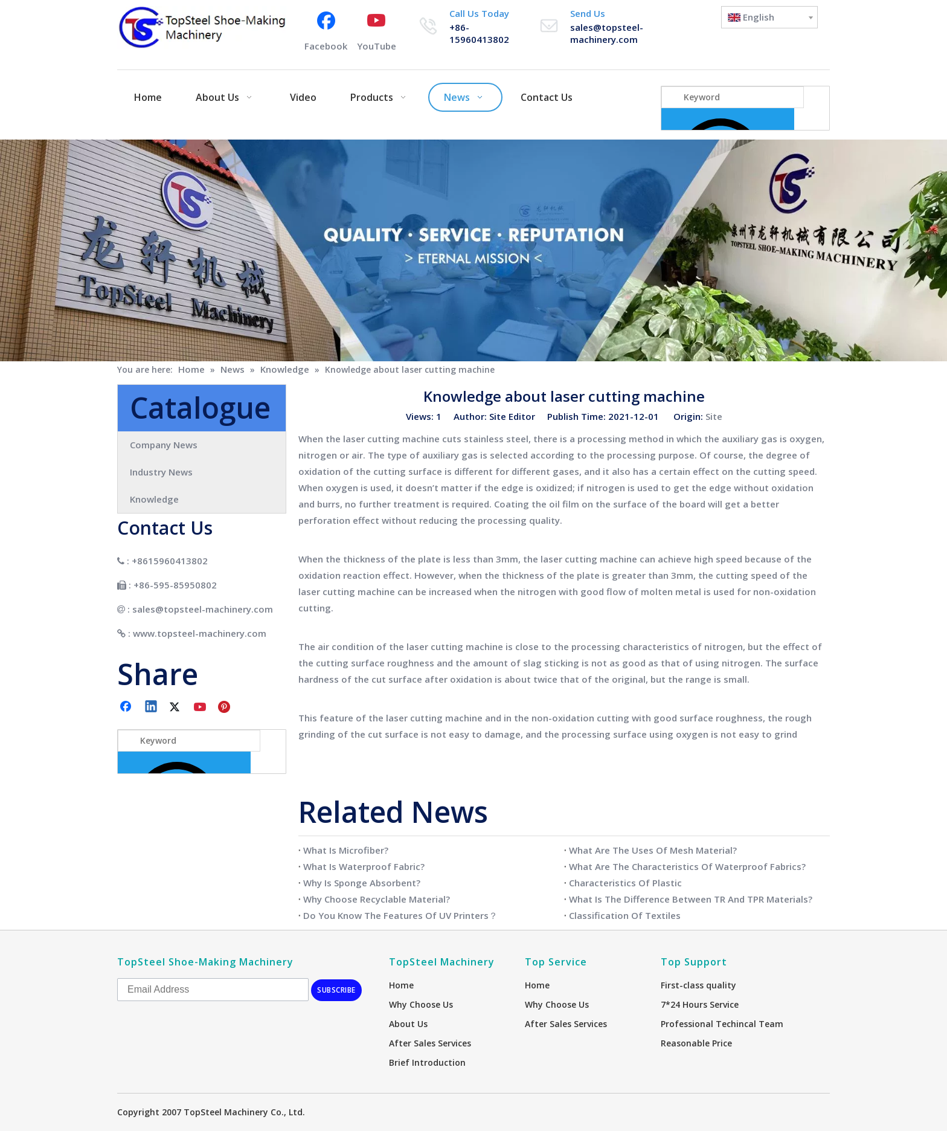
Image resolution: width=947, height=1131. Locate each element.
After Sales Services (430, 1043)
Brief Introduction (427, 1062)
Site (713, 416)
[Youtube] (376, 30)
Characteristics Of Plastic (625, 883)
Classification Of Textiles (625, 915)
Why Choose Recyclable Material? (376, 899)
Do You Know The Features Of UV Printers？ (400, 915)
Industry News (161, 472)
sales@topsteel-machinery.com (606, 33)
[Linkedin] (151, 707)
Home (401, 985)
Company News (163, 445)
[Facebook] (325, 30)
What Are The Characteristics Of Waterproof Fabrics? (687, 866)
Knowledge (154, 499)
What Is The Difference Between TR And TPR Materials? (690, 899)
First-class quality (698, 985)
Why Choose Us (421, 1004)
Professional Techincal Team (722, 1024)
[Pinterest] (226, 707)
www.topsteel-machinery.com (199, 633)
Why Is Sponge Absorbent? (361, 883)
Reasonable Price (696, 1043)
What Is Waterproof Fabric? (364, 866)
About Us (408, 1024)
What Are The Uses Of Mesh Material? (653, 850)
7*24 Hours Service (700, 1004)
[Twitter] (176, 707)
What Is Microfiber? (345, 850)
